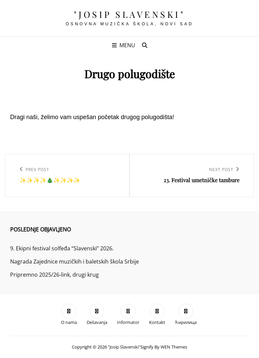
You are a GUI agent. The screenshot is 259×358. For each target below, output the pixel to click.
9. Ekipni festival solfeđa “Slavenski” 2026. (62, 248)
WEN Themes (174, 347)
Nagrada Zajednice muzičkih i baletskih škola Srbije (74, 261)
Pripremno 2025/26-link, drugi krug (54, 274)
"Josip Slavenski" (129, 14)
